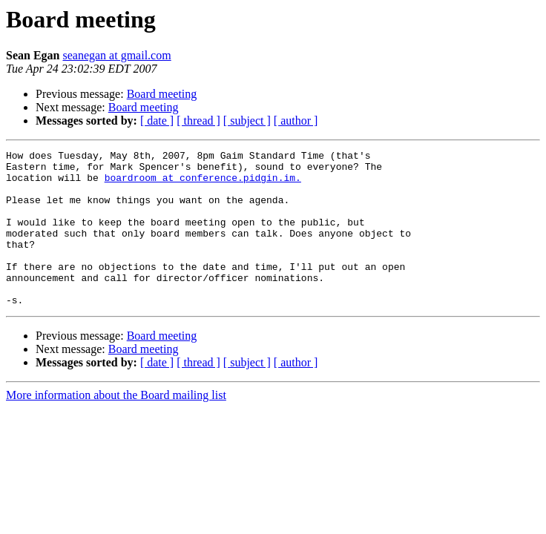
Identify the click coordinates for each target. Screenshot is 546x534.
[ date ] (157, 120)
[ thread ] (198, 120)
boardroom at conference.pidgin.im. (203, 184)
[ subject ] (247, 120)
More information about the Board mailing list (116, 426)
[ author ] (296, 120)
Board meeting (162, 94)
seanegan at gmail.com (116, 55)
